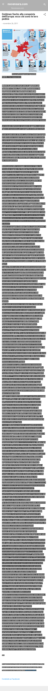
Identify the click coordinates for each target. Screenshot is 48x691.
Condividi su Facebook (11, 679)
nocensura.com (18, 4)
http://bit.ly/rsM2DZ (30, 670)
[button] (44, 15)
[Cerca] (44, 5)
